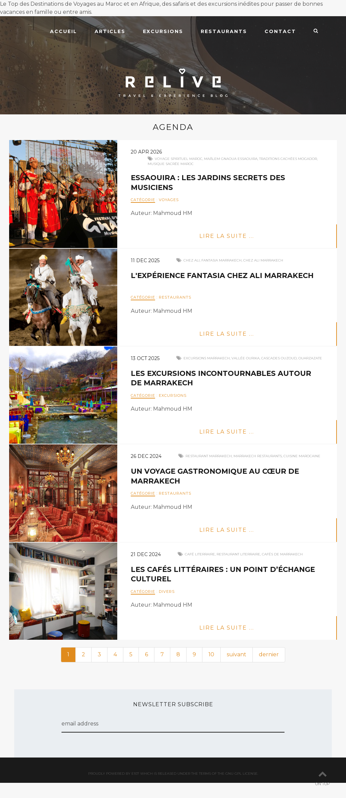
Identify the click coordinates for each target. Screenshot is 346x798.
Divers (167, 591)
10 (211, 654)
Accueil (63, 31)
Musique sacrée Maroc (171, 164)
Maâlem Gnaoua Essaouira (230, 159)
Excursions (163, 31)
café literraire (200, 554)
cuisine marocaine (301, 456)
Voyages (169, 199)
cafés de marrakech (282, 554)
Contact (280, 31)
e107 (135, 773)
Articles (110, 31)
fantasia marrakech (221, 260)
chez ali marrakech (263, 260)
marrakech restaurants (257, 456)
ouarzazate (310, 358)
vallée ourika (245, 358)
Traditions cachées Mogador (288, 159)
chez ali (191, 260)
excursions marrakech (206, 358)
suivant (236, 654)
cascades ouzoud (279, 358)
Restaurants (224, 31)
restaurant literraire (238, 554)
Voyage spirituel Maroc (178, 159)
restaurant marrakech (209, 456)
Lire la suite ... (226, 236)
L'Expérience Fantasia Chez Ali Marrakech (226, 275)
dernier (269, 654)
